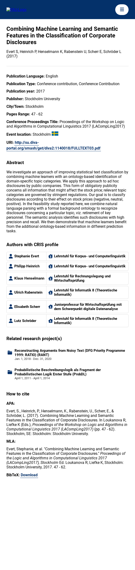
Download (29, 475)
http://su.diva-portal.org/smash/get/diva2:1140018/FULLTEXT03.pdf (53, 145)
